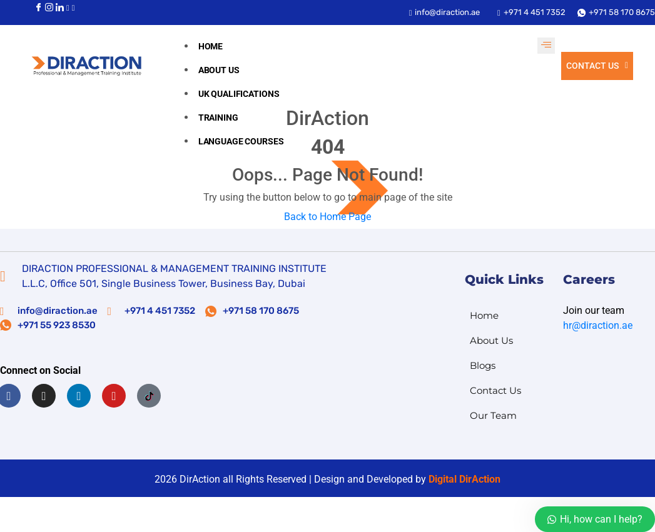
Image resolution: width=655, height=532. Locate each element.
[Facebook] (38, 7)
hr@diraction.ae (597, 325)
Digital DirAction (464, 479)
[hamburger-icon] (546, 46)
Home (210, 46)
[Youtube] (67, 7)
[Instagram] (49, 7)
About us (219, 70)
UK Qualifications (239, 94)
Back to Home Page (327, 217)
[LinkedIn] (60, 7)
